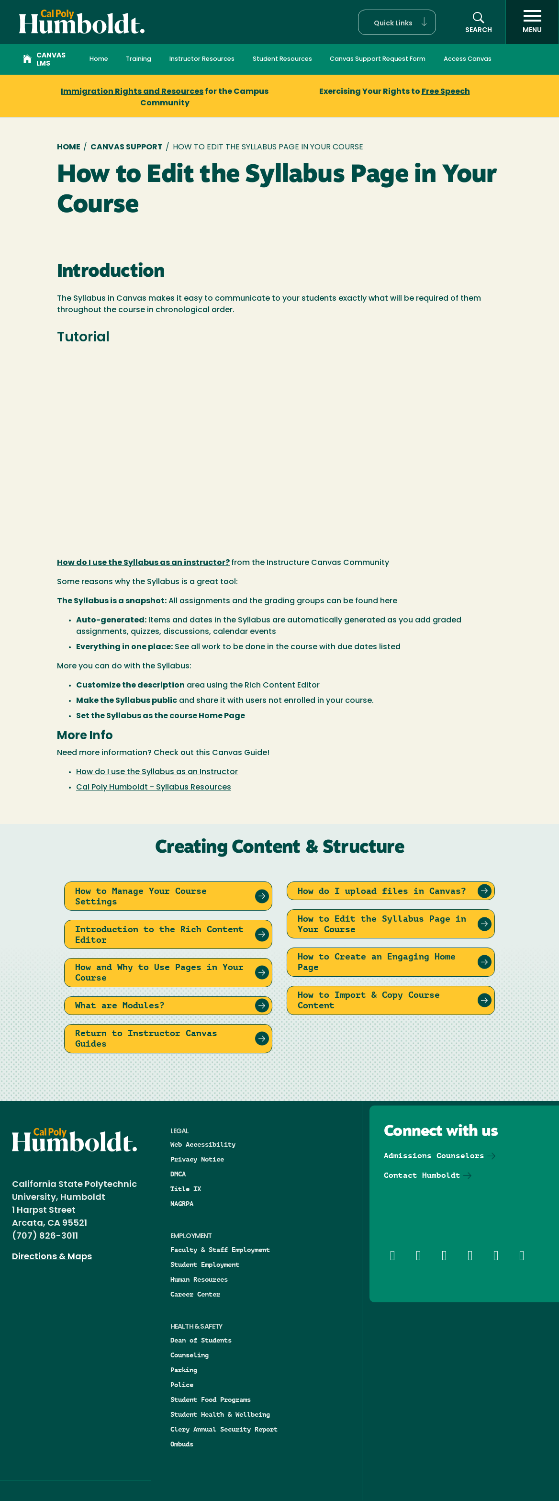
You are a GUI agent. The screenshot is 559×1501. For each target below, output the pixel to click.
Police (181, 1384)
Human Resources (199, 1279)
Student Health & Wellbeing (220, 1414)
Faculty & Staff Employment (220, 1249)
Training (138, 59)
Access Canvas (468, 59)
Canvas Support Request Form (377, 59)
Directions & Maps (52, 1257)
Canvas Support (126, 147)
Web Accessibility (202, 1144)
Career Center (195, 1294)
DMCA (178, 1174)
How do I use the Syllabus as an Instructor (157, 772)
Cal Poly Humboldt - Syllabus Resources (153, 787)
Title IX (185, 1189)
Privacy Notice (197, 1159)
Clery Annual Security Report (224, 1429)
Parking (183, 1370)
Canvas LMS (44, 60)
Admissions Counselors (434, 1155)
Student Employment (204, 1264)
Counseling (189, 1355)
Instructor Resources (202, 59)
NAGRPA (181, 1204)
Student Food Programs (210, 1399)
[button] (397, 22)
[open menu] (532, 22)
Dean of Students (201, 1340)
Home (98, 59)
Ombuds (181, 1444)
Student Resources (282, 59)
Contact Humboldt (422, 1175)
